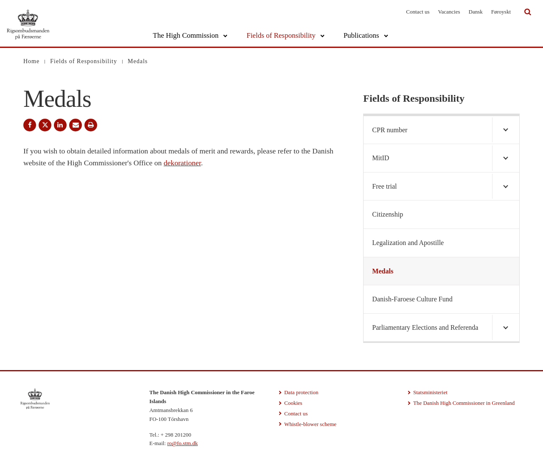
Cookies (293, 403)
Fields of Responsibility (280, 35)
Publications (361, 35)
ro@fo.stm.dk (182, 443)
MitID (380, 157)
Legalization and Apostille (408, 242)
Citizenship (387, 214)
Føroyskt (501, 11)
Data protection (301, 392)
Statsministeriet (430, 392)
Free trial (384, 186)
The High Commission (185, 35)
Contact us (417, 11)
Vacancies (449, 11)
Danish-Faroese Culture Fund (412, 299)
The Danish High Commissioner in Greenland (464, 403)
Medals (382, 271)
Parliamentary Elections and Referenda (425, 327)
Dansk (476, 11)
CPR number (389, 130)
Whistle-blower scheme (310, 424)
